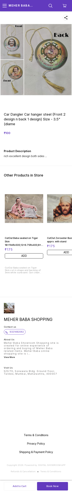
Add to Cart (19, 486)
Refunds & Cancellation (23, 471)
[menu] (4, 6)
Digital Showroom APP (51, 465)
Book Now (52, 486)
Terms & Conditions (50, 471)
